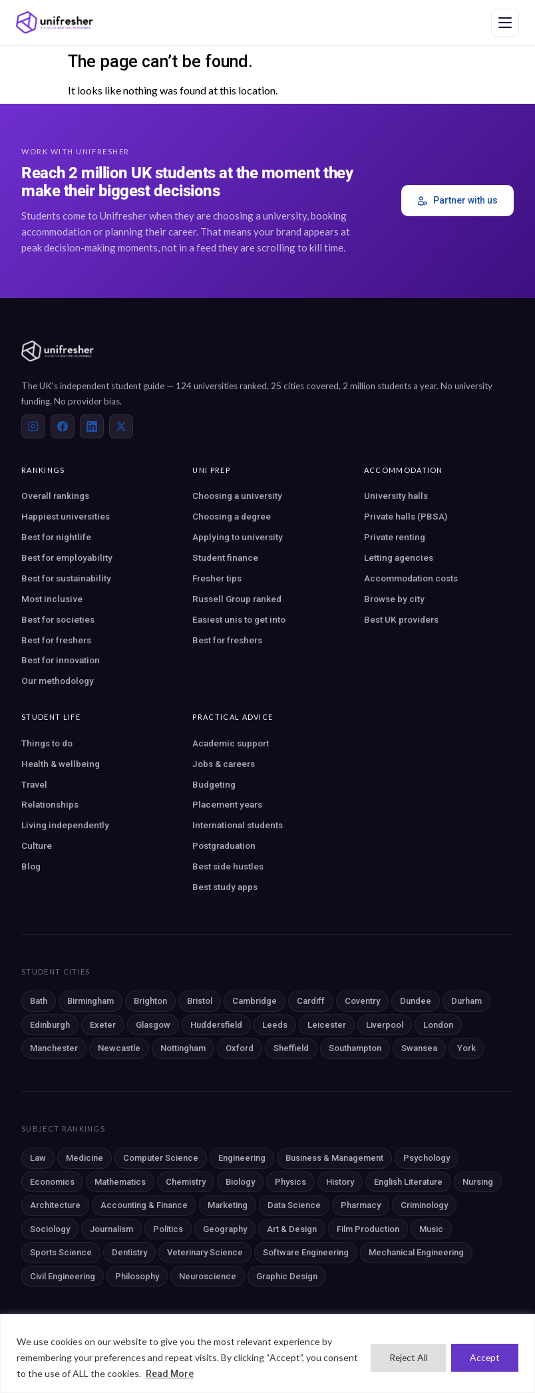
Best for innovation (60, 660)
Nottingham (183, 1048)
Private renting (394, 537)
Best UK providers (401, 619)
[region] (267, 1353)
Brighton (150, 1001)
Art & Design (292, 1229)
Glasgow (153, 1025)
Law (38, 1158)
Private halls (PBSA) (405, 516)
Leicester (326, 1025)
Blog (31, 866)
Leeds (274, 1025)
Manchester (54, 1048)
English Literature (408, 1182)
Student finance (225, 557)
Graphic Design (286, 1276)
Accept (484, 1357)
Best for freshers (56, 640)
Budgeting (214, 784)
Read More (170, 1373)
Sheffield (291, 1048)
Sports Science (61, 1252)
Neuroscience (207, 1276)
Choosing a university (237, 495)
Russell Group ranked (236, 598)
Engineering (242, 1158)
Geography (225, 1229)
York (466, 1048)
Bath (38, 1001)
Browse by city (394, 598)
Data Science (294, 1205)
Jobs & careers (223, 763)
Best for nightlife (56, 537)
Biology (240, 1182)
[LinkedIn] (92, 426)
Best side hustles (228, 866)
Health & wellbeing (60, 763)
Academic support (230, 743)
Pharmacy (361, 1205)
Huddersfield (216, 1025)
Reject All (407, 1357)
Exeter (103, 1025)
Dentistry (129, 1252)
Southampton (355, 1048)
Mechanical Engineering (416, 1252)
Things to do (47, 743)
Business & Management (334, 1158)
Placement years (227, 804)
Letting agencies (398, 557)
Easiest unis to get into (238, 619)
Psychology (426, 1158)
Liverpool (384, 1025)
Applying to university (237, 537)
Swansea (419, 1048)
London (438, 1025)
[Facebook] (63, 426)
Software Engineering (306, 1252)
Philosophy (137, 1276)
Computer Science (160, 1158)
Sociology (50, 1229)
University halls (396, 495)
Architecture (55, 1205)
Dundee (415, 1001)
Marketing (228, 1205)
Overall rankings (55, 495)
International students (237, 825)
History (340, 1182)
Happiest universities (65, 516)
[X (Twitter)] (121, 426)
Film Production (368, 1229)
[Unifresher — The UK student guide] (54, 22)
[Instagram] (33, 426)
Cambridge (254, 1001)
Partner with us (457, 200)
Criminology (424, 1205)
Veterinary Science (205, 1252)
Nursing (477, 1182)
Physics (290, 1182)
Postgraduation (224, 845)
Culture (36, 845)
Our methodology (57, 680)
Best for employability (66, 557)
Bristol (199, 1001)
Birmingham (90, 1001)
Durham (466, 1001)
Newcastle (119, 1048)
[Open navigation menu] (505, 23)
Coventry (362, 1001)
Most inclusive (52, 598)
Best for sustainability (66, 578)
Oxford (240, 1048)
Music (431, 1229)
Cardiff (311, 1001)
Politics (168, 1229)
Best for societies (57, 619)
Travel (34, 784)
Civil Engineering (62, 1276)
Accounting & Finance (144, 1205)
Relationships (50, 804)
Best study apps (225, 886)
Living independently (65, 825)
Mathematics (120, 1182)
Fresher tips (217, 578)
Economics (52, 1182)
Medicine (84, 1158)
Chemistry (186, 1182)
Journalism (111, 1229)
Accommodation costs (411, 578)
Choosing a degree (231, 516)
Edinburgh (50, 1025)
